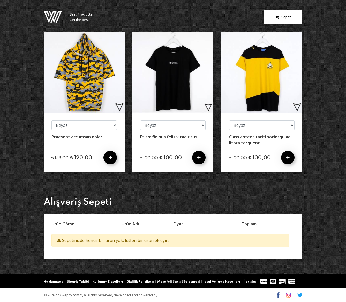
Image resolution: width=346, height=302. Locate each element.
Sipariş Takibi (78, 281)
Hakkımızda (54, 281)
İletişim (250, 281)
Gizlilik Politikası (140, 281)
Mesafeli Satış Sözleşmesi (178, 281)
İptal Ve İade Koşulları (221, 281)
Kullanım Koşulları (107, 281)
